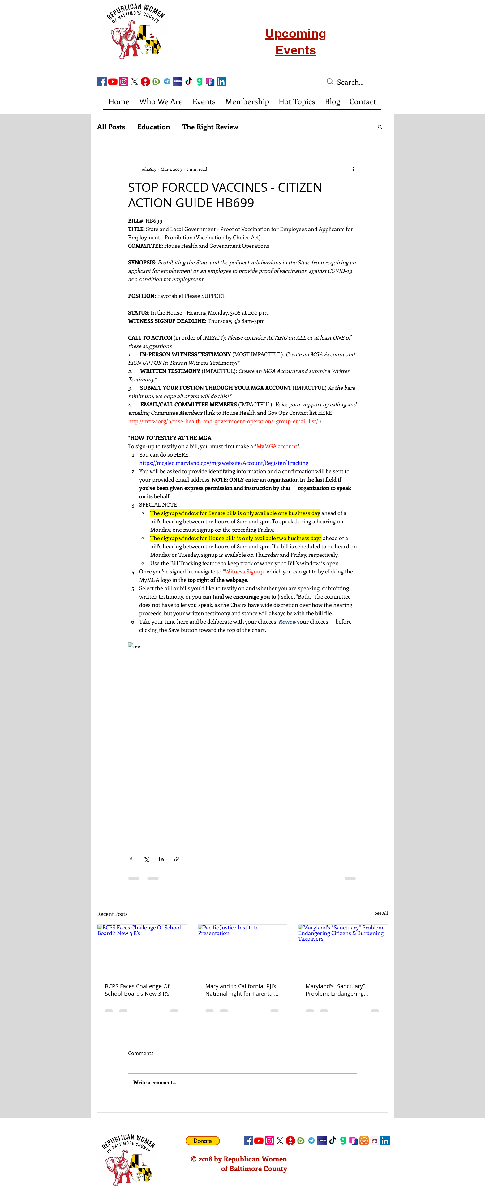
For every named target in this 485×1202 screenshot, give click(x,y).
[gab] (199, 81)
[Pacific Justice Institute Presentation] (242, 950)
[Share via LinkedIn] (161, 859)
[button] (380, 126)
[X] (134, 81)
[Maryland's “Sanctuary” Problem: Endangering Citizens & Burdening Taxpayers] (343, 950)
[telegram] (167, 81)
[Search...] (352, 82)
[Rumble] (156, 81)
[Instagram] (123, 81)
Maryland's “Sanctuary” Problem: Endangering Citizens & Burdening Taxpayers (335, 989)
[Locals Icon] (374, 1140)
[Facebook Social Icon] (102, 81)
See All (381, 913)
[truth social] (177, 81)
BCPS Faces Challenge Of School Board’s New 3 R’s (137, 989)
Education (153, 126)
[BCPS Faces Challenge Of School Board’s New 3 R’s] (142, 950)
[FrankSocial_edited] (210, 81)
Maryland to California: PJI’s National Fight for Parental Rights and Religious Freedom (240, 989)
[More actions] (353, 169)
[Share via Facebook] (131, 859)
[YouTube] (113, 81)
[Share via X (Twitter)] (146, 859)
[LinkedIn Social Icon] (221, 81)
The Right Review (210, 126)
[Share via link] (176, 859)
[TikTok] (188, 81)
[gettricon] (145, 81)
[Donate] (203, 1140)
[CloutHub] (364, 1140)
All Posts (111, 126)
